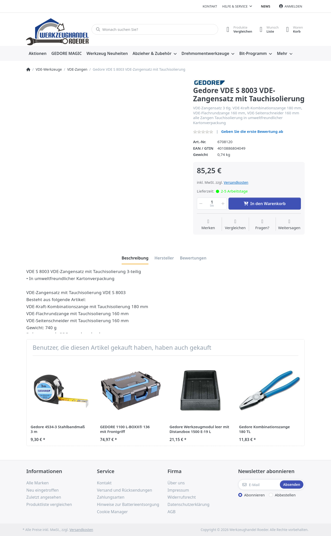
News (265, 6)
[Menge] (212, 204)
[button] (200, 204)
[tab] (135, 258)
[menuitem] (37, 53)
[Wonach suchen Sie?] (155, 29)
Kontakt (210, 6)
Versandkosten (236, 182)
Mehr (282, 53)
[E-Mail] (258, 484)
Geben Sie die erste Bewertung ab (252, 131)
